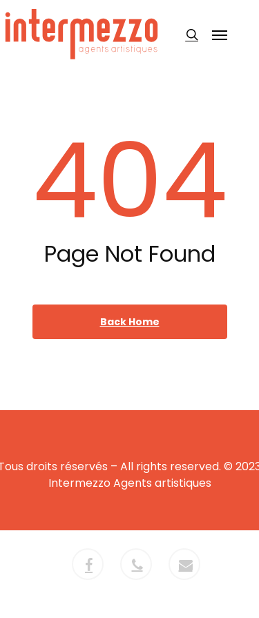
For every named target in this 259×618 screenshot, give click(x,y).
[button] (219, 34)
